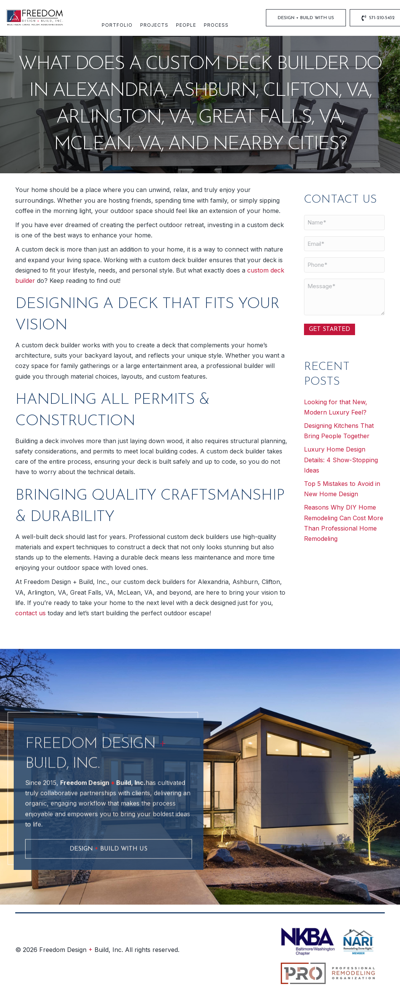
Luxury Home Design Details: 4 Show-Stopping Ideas (341, 459)
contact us (31, 613)
